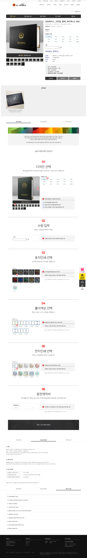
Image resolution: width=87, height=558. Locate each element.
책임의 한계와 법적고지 (27, 552)
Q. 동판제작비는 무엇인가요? (12, 514)
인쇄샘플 (78, 4)
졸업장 (60, 4)
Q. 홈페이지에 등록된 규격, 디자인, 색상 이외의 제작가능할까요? (19, 510)
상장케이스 (49, 4)
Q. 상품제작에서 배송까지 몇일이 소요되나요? (15, 517)
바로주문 (51, 78)
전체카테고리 (42, 4)
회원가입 (56, 1)
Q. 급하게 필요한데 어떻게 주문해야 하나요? (15, 525)
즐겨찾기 (79, 1)
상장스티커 (66, 4)
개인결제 (74, 1)
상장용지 (55, 4)
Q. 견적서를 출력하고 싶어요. (12, 496)
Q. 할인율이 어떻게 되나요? (12, 528)
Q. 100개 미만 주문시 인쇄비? (13, 507)
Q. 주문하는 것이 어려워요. (12, 503)
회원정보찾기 (62, 1)
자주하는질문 (45, 1)
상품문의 (75, 78)
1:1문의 (27, 545)
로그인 (51, 1)
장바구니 (68, 1)
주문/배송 (28, 541)
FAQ (27, 543)
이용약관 (7, 552)
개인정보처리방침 (12, 552)
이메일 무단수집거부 (19, 552)
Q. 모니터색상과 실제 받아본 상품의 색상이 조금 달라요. (17, 500)
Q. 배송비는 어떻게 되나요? (12, 521)
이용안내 (32, 552)
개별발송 (72, 4)
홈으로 (40, 1)
